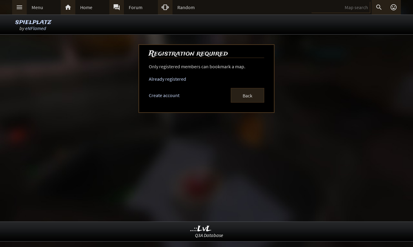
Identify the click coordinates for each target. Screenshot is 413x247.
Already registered (167, 79)
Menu (37, 7)
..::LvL (201, 229)
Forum (135, 7)
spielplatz (33, 22)
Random (186, 7)
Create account (164, 95)
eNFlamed (35, 28)
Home (86, 7)
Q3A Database (209, 235)
